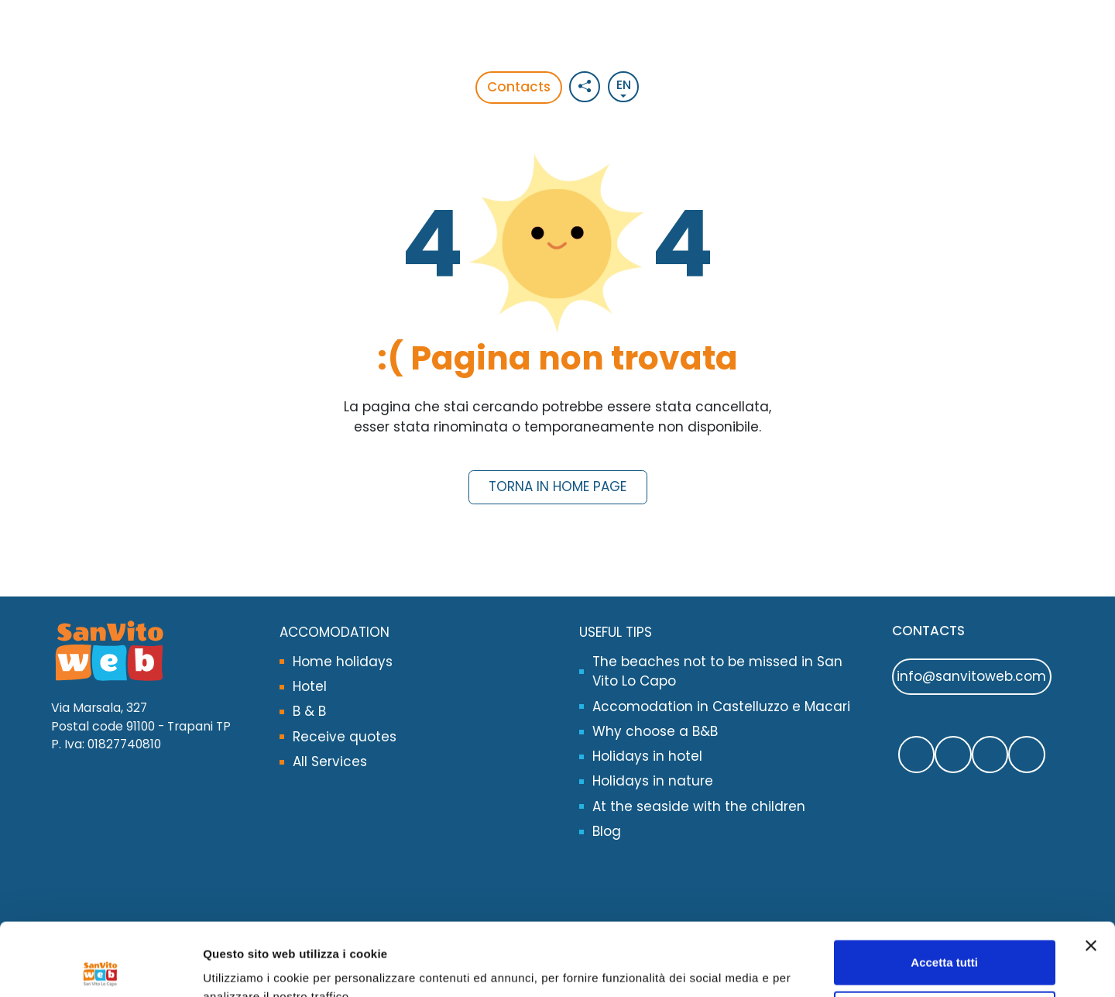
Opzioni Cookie (246, 966)
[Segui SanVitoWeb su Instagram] (990, 754)
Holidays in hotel (647, 756)
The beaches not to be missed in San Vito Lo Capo (717, 671)
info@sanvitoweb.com (971, 676)
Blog (606, 831)
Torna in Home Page (557, 486)
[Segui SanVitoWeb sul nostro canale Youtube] (1026, 754)
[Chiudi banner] (1091, 873)
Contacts (519, 86)
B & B (309, 711)
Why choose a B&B (655, 731)
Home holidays (343, 661)
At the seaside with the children (698, 806)
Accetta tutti (944, 889)
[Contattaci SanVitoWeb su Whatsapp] (953, 754)
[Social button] (584, 86)
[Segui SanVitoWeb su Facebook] (916, 754)
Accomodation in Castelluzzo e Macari (721, 706)
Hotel (310, 686)
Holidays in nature (652, 781)
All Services (330, 761)
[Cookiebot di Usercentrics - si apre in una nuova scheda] (100, 966)
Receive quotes (344, 736)
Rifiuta (944, 940)
